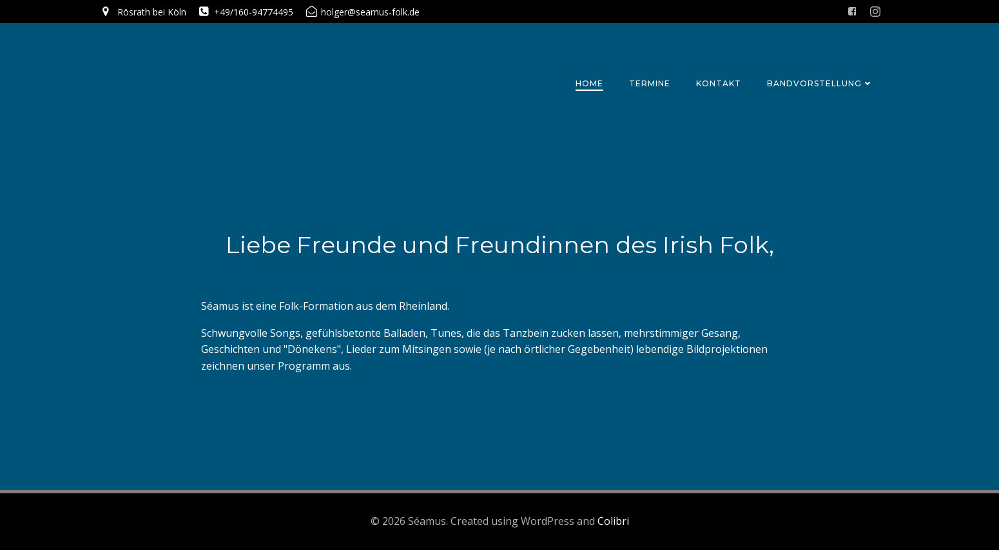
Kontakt (718, 83)
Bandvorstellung (820, 83)
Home (589, 83)
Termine (649, 83)
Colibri (613, 521)
